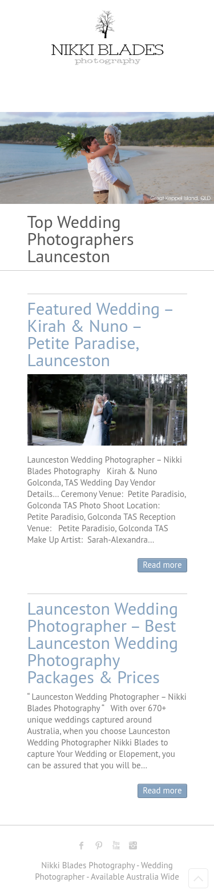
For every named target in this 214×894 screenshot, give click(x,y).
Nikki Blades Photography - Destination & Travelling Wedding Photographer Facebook (81, 845)
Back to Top (198, 878)
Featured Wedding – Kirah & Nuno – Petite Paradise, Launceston (100, 334)
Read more (162, 564)
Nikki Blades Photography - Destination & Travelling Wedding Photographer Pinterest (98, 845)
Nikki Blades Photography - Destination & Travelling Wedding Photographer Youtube (115, 845)
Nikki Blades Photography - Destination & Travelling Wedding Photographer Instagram (133, 845)
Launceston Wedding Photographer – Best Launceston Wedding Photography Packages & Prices (103, 642)
